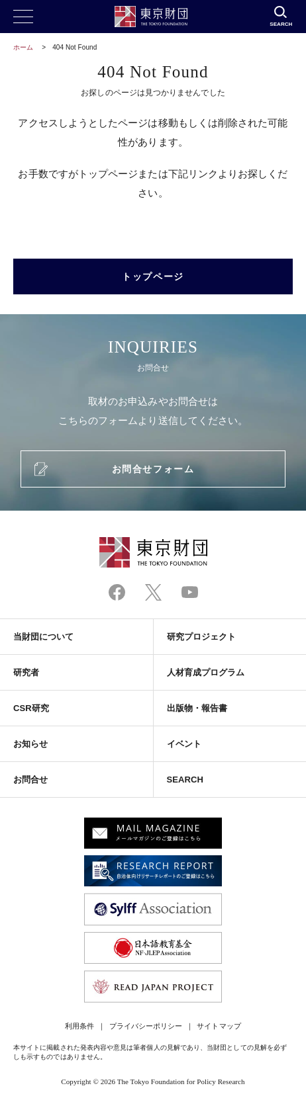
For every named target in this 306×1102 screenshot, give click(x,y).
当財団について (43, 637)
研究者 (26, 672)
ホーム (23, 47)
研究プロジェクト (201, 637)
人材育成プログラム (206, 672)
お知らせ (30, 744)
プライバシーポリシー (146, 1026)
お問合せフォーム (153, 469)
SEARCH (185, 779)
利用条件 (79, 1026)
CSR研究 (31, 708)
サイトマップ (218, 1026)
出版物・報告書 (197, 708)
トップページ (152, 276)
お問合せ (30, 779)
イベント (184, 744)
